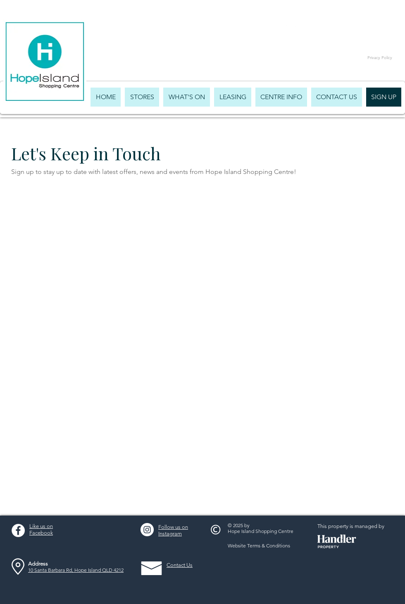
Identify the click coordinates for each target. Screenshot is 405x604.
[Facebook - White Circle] (18, 530)
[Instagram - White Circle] (147, 529)
